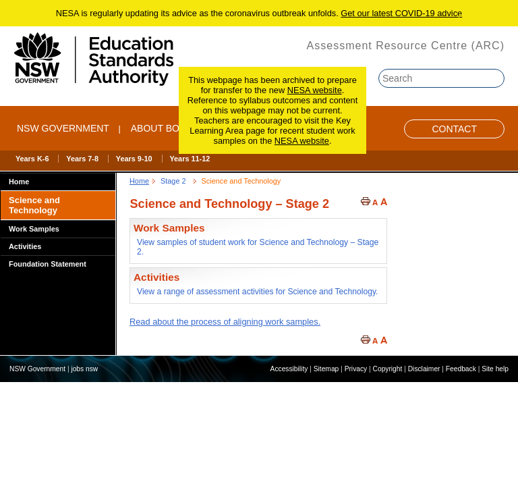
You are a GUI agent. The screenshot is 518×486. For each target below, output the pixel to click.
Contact (454, 129)
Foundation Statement (47, 264)
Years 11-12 (189, 159)
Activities (25, 246)
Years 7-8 (82, 159)
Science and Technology (34, 205)
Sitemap (326, 369)
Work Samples (34, 229)
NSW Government (63, 128)
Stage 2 (173, 181)
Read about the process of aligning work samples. (225, 322)
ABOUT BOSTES (167, 128)
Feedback (461, 369)
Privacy (356, 369)
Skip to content (482, 18)
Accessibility (289, 369)
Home (19, 182)
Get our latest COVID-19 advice (401, 13)
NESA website (314, 90)
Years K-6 (32, 159)
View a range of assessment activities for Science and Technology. (257, 291)
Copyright (388, 369)
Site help (495, 369)
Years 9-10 (134, 159)
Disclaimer (424, 369)
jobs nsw (84, 369)
